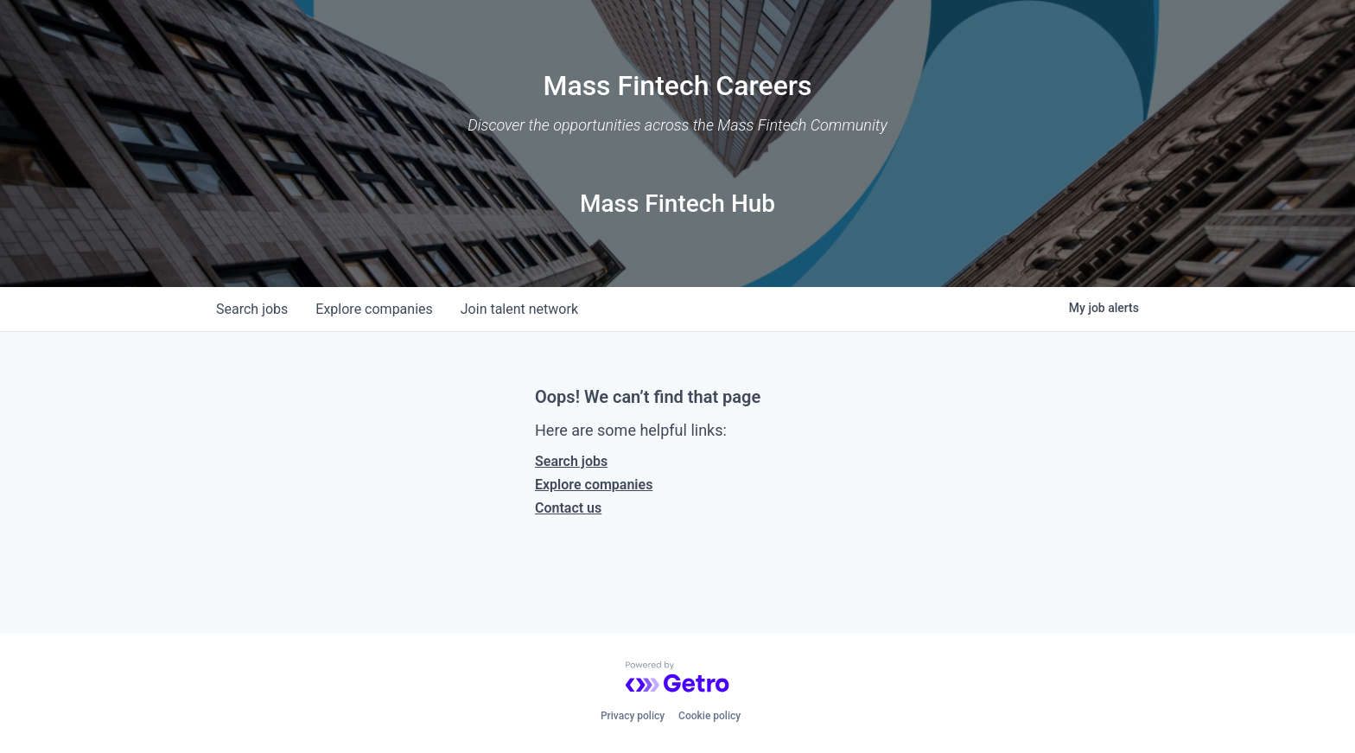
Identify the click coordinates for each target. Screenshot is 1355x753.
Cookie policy (709, 716)
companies (373, 309)
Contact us (568, 508)
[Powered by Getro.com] (677, 676)
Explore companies (593, 484)
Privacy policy (633, 716)
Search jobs (571, 461)
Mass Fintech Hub (677, 203)
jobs (252, 309)
